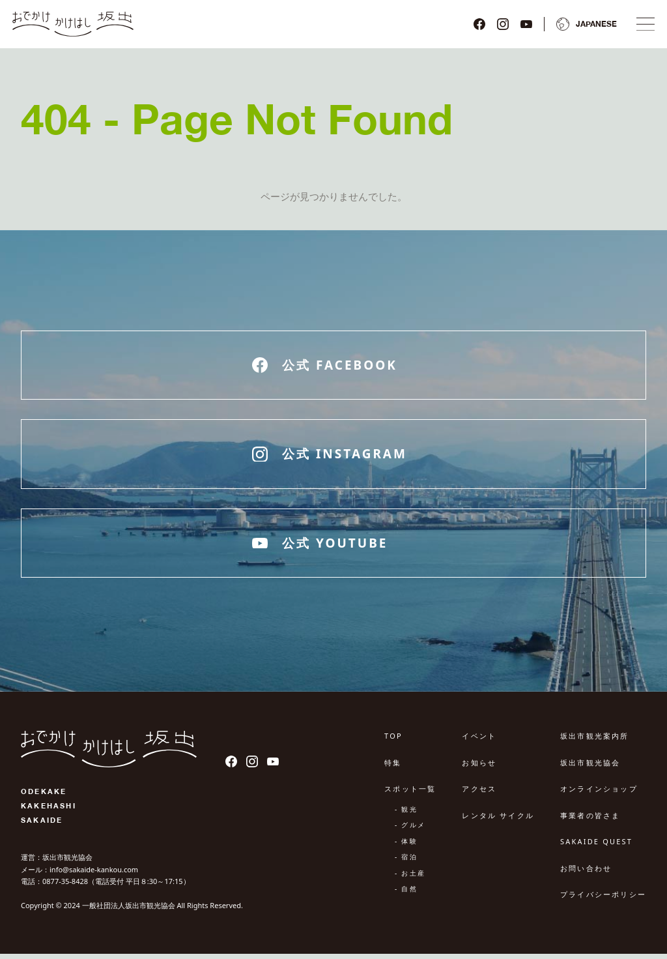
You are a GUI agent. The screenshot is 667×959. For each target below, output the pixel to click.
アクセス (479, 794)
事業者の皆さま (590, 820)
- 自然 (406, 894)
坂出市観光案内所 (594, 741)
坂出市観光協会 (590, 768)
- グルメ (410, 830)
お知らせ (479, 768)
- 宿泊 (406, 862)
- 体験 (406, 846)
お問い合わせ (586, 873)
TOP (393, 741)
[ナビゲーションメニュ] (642, 26)
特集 (392, 768)
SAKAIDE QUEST (596, 847)
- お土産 (410, 878)
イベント (479, 741)
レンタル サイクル (498, 820)
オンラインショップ (599, 794)
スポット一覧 (410, 794)
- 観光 (406, 814)
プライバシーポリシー (603, 900)
